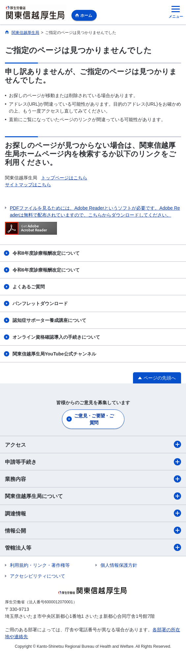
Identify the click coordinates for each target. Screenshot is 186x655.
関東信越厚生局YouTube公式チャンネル (54, 353)
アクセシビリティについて (37, 576)
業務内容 (93, 479)
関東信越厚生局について (93, 496)
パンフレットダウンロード (40, 303)
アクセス (93, 444)
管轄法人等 (93, 547)
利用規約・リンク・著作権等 (40, 565)
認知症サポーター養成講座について (49, 320)
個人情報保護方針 (118, 565)
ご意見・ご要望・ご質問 (94, 419)
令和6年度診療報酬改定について (46, 270)
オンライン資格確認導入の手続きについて (56, 337)
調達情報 (93, 513)
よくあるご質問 (29, 286)
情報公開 (93, 530)
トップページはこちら (64, 177)
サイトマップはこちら (28, 184)
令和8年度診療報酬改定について (46, 253)
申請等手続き (93, 461)
